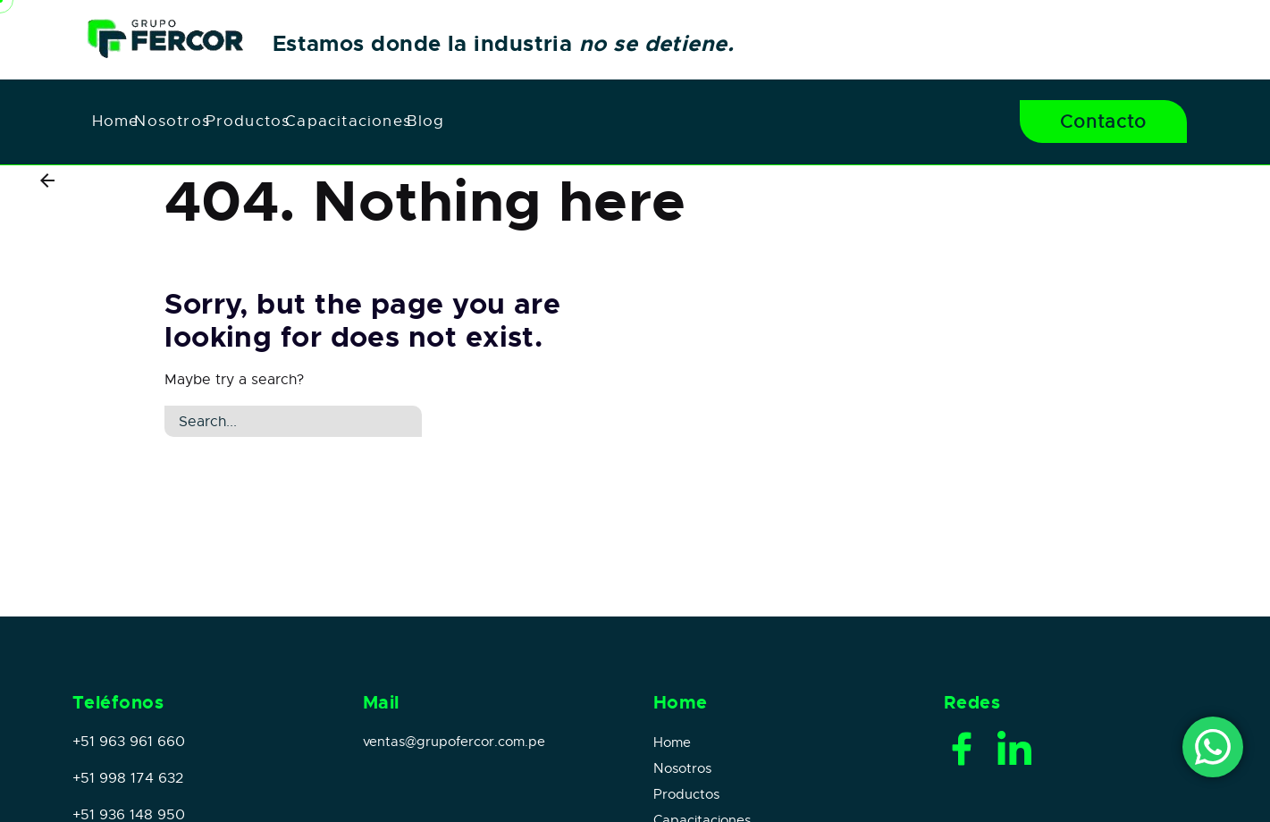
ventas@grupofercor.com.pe (454, 742)
